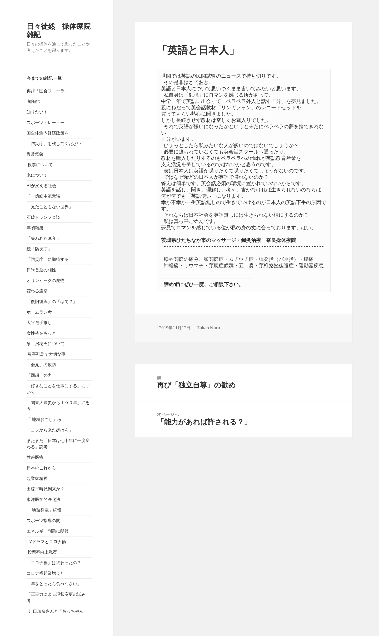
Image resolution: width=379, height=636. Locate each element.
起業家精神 (37, 478)
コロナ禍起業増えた (45, 573)
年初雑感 (35, 228)
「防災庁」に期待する (48, 259)
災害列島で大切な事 (46, 354)
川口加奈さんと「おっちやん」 (57, 611)
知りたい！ (37, 112)
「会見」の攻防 (41, 364)
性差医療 (35, 457)
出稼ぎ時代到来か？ (45, 489)
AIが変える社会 (41, 185)
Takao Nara (208, 328)
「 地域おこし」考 (44, 419)
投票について (40, 164)
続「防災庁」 (39, 249)
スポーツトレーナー (45, 122)
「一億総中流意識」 (45, 196)
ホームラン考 (39, 312)
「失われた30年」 (44, 238)
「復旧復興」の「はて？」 (52, 301)
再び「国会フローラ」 (48, 91)
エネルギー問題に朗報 (48, 531)
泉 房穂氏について (45, 343)
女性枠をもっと (41, 333)
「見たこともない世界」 (50, 207)
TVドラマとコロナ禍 (46, 541)
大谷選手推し (39, 322)
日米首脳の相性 (41, 270)
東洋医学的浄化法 (43, 499)
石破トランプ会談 (43, 217)
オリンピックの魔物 (45, 280)
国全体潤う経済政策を (48, 133)
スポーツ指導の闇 (43, 520)
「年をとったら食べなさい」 (54, 584)
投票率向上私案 (42, 552)
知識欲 (33, 101)
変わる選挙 (37, 291)
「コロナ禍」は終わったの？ (54, 562)
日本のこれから (41, 468)
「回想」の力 (39, 375)
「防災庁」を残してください (54, 143)
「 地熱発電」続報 (44, 510)
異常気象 (35, 154)
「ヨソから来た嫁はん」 (50, 430)
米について (37, 175)
